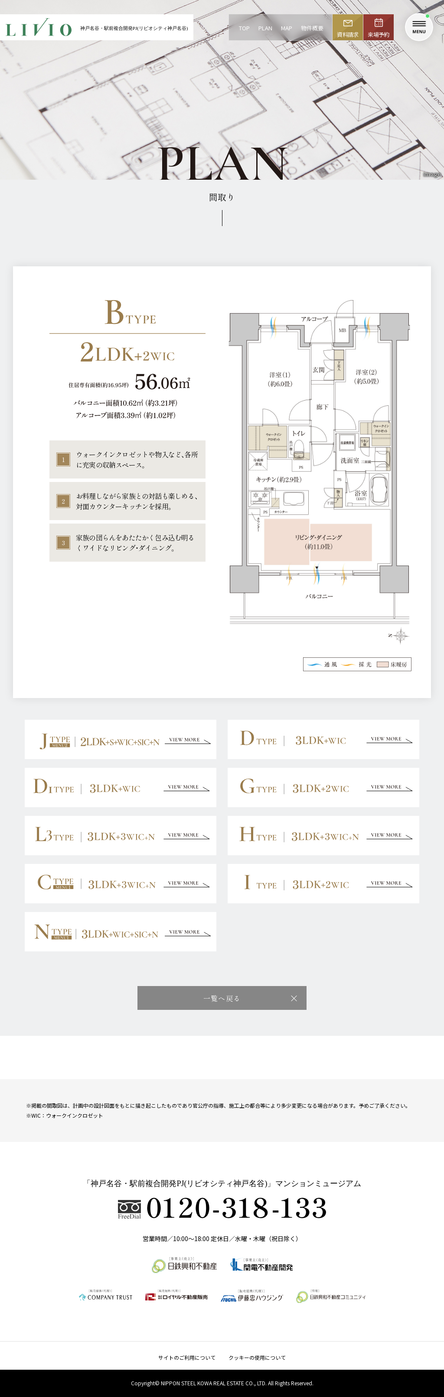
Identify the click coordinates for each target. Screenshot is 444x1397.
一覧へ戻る (222, 998)
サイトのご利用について (186, 1357)
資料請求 (347, 34)
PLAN (265, 28)
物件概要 (312, 28)
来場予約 (378, 34)
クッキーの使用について (257, 1357)
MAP (286, 28)
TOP (244, 28)
